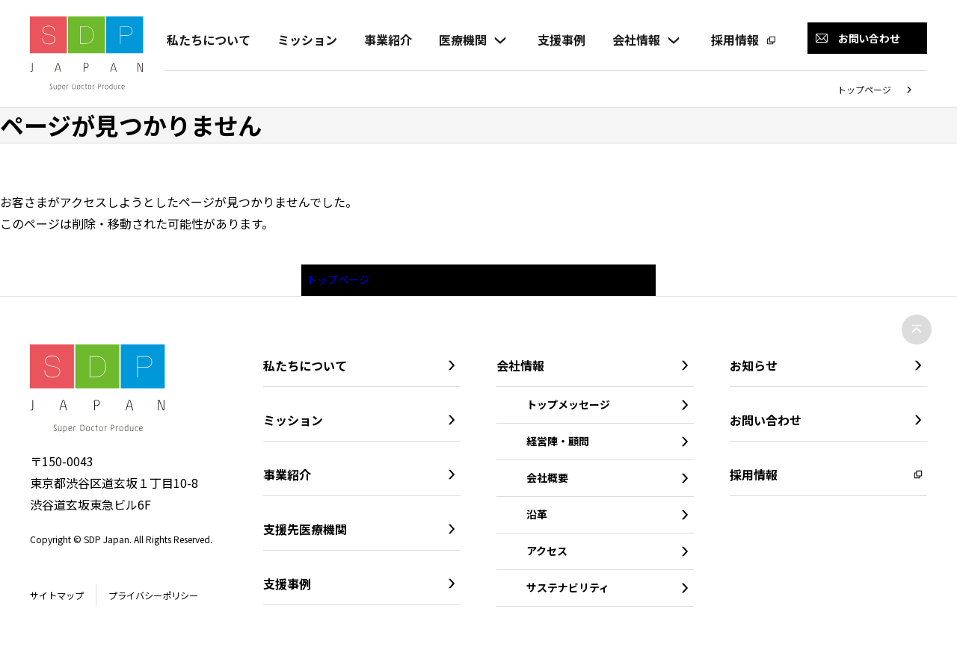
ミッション (305, 40)
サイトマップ (61, 600)
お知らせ (754, 370)
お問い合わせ (765, 424)
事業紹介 (386, 40)
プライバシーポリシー (169, 600)
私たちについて (206, 40)
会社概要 (547, 481)
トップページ (864, 89)
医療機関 (460, 40)
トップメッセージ (568, 408)
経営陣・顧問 (557, 445)
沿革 (536, 518)
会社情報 (634, 40)
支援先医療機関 (305, 533)
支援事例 (559, 40)
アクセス (546, 555)
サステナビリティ (567, 591)
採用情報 (733, 40)
